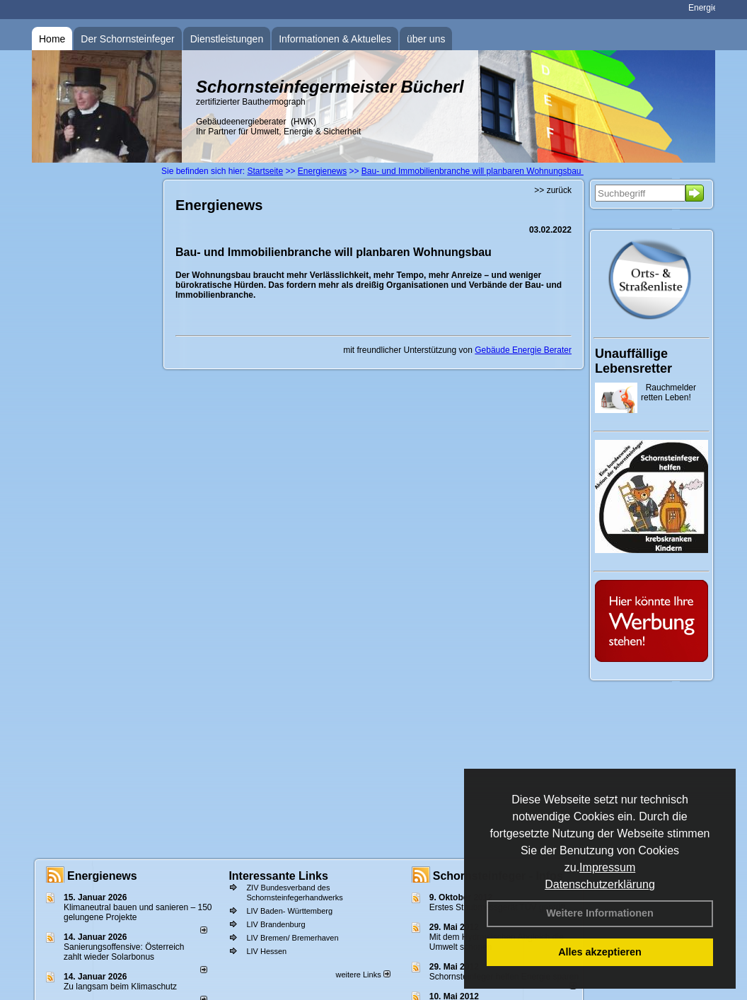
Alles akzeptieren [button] (600, 952)
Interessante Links (278, 876)
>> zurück (553, 190)
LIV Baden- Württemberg (289, 911)
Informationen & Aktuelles (335, 39)
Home (52, 39)
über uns (426, 39)
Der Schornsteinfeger (127, 39)
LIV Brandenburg (275, 924)
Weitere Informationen (600, 913)
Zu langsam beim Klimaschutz (120, 987)
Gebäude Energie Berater (523, 350)
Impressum (607, 867)
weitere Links (362, 974)
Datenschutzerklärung (600, 884)
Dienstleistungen (227, 39)
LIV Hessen (266, 951)
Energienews (102, 876)
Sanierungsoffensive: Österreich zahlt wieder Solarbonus (124, 952)
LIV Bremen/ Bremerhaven (292, 938)
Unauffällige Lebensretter (633, 361)
